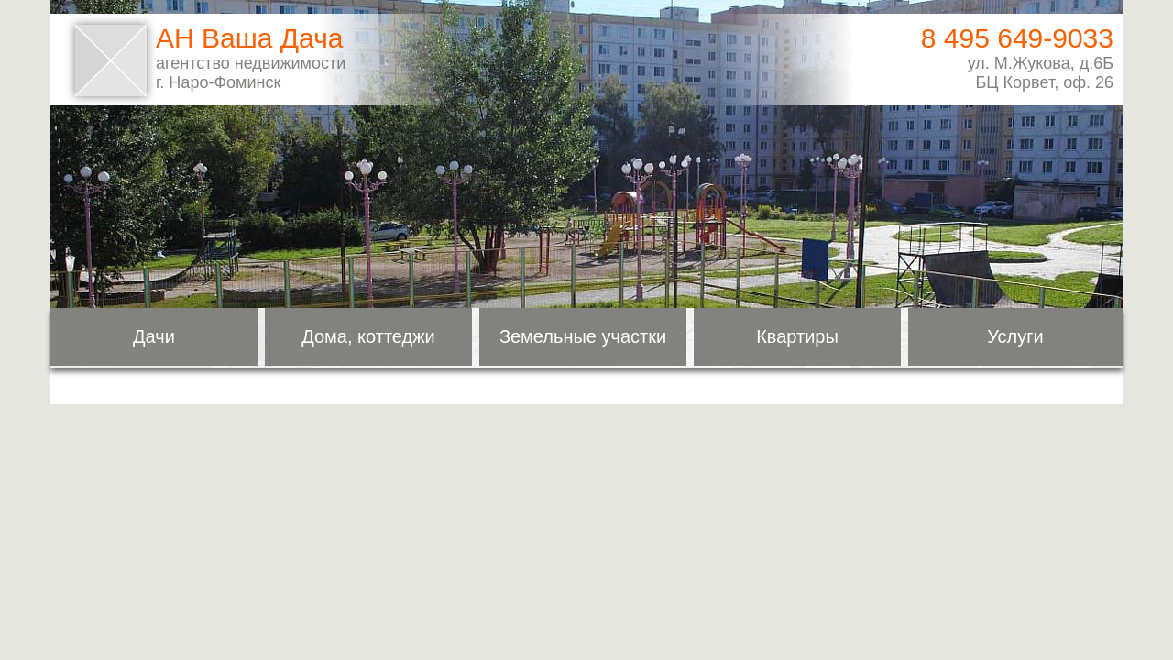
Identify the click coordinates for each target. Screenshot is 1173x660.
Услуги (1015, 336)
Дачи (154, 336)
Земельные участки (582, 336)
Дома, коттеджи (368, 336)
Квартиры (797, 336)
